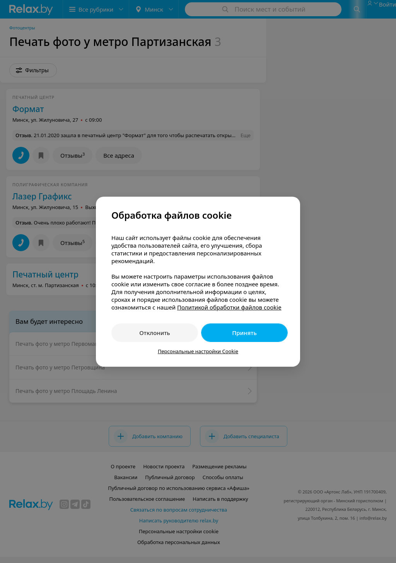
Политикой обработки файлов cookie (229, 307)
